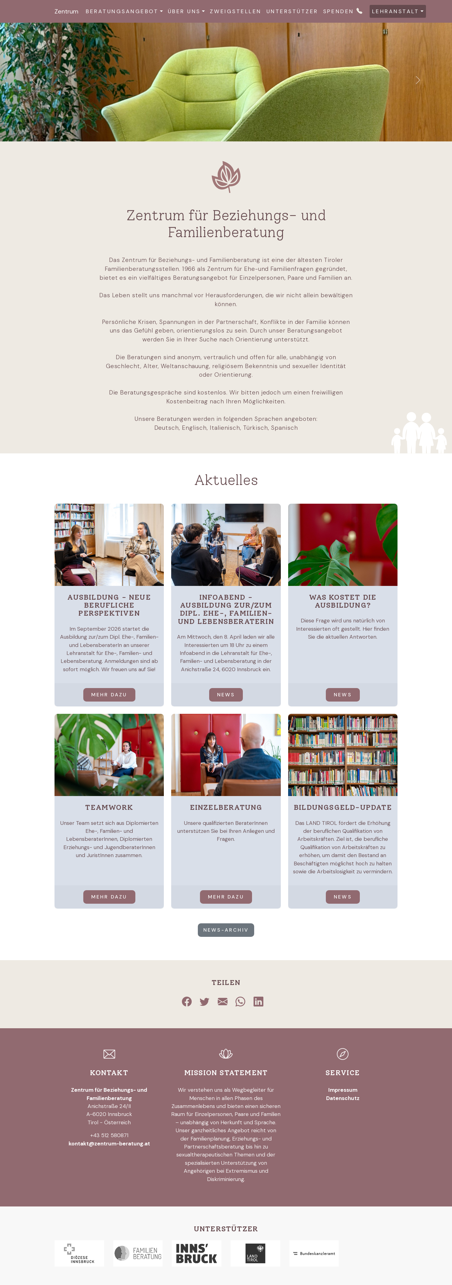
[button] (34, 79)
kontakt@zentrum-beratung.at (109, 1143)
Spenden (338, 11)
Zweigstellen (235, 11)
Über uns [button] (184, 11)
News (226, 694)
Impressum (342, 1090)
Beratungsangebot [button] (122, 11)
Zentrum (66, 11)
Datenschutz (343, 1098)
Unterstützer (292, 11)
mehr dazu (109, 694)
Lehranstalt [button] (395, 11)
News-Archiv (226, 930)
